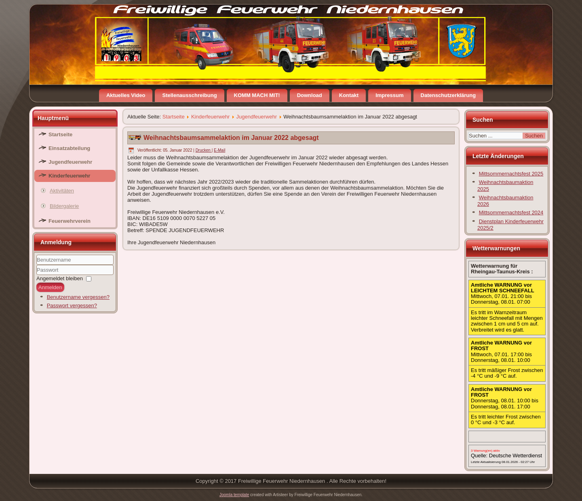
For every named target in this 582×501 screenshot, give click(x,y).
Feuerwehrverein (69, 221)
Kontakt (348, 95)
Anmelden (50, 287)
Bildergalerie (64, 206)
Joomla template (234, 495)
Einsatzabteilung (69, 148)
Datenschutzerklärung (448, 95)
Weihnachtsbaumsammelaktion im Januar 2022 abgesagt (231, 137)
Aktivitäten (62, 191)
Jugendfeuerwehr (70, 162)
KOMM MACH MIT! (257, 95)
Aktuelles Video (126, 95)
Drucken (204, 150)
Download (309, 95)
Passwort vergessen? (72, 305)
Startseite (60, 134)
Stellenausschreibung (189, 95)
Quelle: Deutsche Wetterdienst (506, 455)
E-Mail (219, 150)
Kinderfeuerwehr (69, 176)
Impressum (389, 95)
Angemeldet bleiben (59, 278)
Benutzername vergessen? (78, 297)
